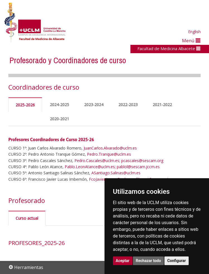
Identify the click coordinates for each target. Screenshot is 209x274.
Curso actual (27, 218)
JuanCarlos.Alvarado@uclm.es (110, 148)
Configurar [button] (176, 260)
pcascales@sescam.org (142, 160)
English (194, 31)
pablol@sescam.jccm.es (138, 166)
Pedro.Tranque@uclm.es (109, 154)
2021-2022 (162, 104)
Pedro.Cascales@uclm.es (96, 160)
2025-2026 (25, 104)
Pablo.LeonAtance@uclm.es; (90, 166)
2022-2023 (128, 104)
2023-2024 (93, 104)
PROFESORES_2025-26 (36, 243)
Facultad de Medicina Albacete (168, 48)
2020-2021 (59, 118)
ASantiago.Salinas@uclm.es (115, 172)
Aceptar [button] (123, 260)
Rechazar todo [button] (148, 260)
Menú (191, 40)
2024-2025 (59, 104)
